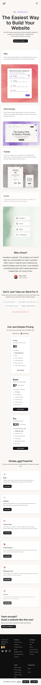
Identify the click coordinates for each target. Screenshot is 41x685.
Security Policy (18, 674)
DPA (15, 677)
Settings (19, 681)
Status (31, 647)
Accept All (34, 681)
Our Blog (32, 642)
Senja (29, 672)
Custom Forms (18, 642)
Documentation (34, 649)
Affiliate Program (34, 652)
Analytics (16, 644)
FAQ (31, 644)
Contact (32, 654)
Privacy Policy (17, 670)
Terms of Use (17, 672)
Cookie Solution (18, 647)
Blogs (15, 649)
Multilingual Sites (18, 652)
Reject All (25, 681)
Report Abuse (17, 667)
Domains (16, 656)
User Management (18, 654)
